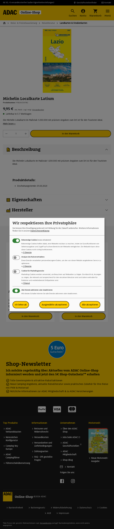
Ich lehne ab (21, 304)
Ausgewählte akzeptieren (54, 304)
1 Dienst (25, 283)
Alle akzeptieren (90, 304)
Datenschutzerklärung (39, 231)
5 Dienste (26, 252)
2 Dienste (26, 266)
